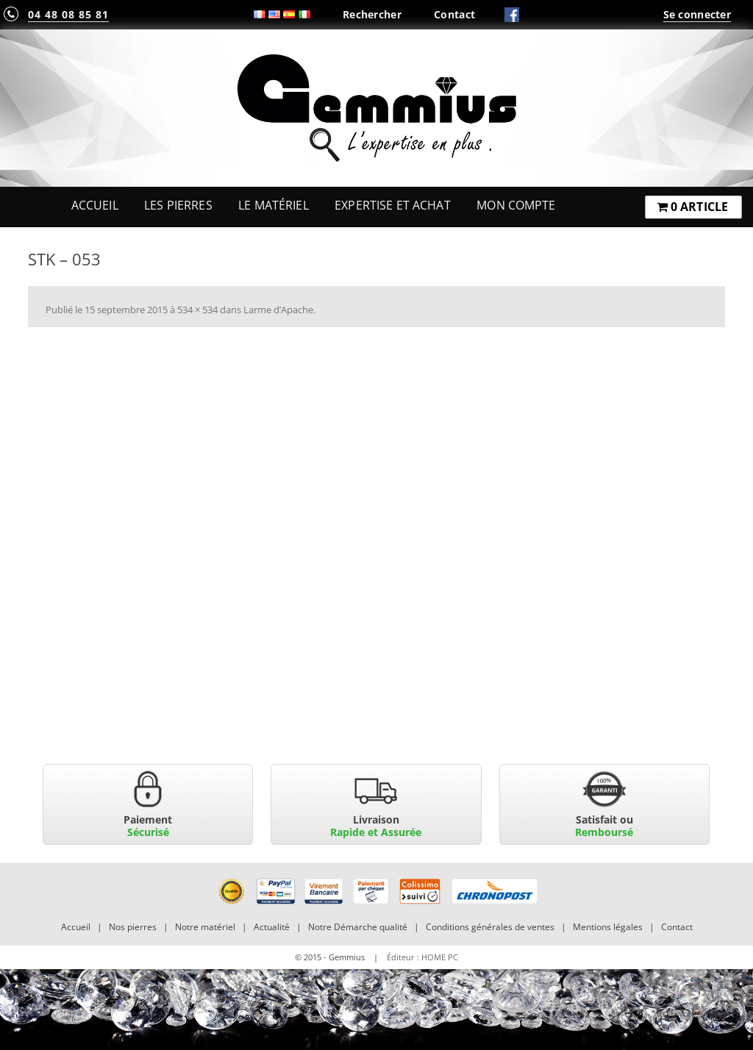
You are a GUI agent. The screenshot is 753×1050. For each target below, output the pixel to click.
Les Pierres (178, 205)
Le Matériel (273, 205)
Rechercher (372, 14)
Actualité (272, 927)
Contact (454, 14)
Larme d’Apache (278, 309)
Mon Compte (516, 205)
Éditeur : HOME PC (422, 957)
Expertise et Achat (393, 205)
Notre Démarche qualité (357, 927)
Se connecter (697, 14)
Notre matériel (205, 927)
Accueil (94, 205)
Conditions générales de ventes (490, 927)
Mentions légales (608, 927)
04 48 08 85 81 (68, 14)
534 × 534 (197, 309)
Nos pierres (133, 927)
